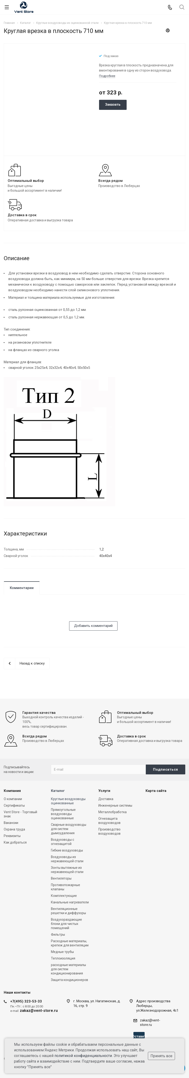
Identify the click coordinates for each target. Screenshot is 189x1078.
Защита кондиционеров (69, 980)
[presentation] (39, 612)
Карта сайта (156, 791)
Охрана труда (14, 829)
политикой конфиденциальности (83, 1055)
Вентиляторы (61, 878)
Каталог (58, 791)
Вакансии (11, 823)
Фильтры (58, 934)
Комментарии (22, 588)
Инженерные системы (115, 805)
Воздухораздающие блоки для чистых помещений (66, 924)
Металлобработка (112, 812)
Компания (12, 791)
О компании (13, 799)
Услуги (104, 791)
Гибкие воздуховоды (67, 850)
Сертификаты (14, 805)
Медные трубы (62, 952)
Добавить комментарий (93, 626)
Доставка (105, 799)
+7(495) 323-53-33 (26, 1001)
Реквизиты (12, 836)
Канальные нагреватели (70, 902)
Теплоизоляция (63, 958)
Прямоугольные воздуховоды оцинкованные (63, 814)
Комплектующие (64, 896)
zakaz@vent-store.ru (150, 1022)
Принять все (161, 1056)
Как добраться (15, 842)
